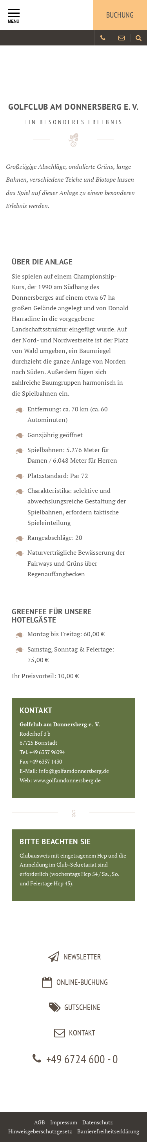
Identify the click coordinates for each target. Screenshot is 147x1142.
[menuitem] (138, 38)
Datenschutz (97, 1122)
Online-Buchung (73, 982)
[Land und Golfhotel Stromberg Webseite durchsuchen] (138, 38)
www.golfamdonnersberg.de (67, 780)
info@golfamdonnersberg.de (74, 771)
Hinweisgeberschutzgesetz (40, 1131)
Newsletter (73, 956)
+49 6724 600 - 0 (73, 1058)
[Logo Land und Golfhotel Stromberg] (45, 14)
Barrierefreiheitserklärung (108, 1131)
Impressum (63, 1122)
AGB (39, 1122)
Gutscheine (73, 1007)
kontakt (73, 1032)
